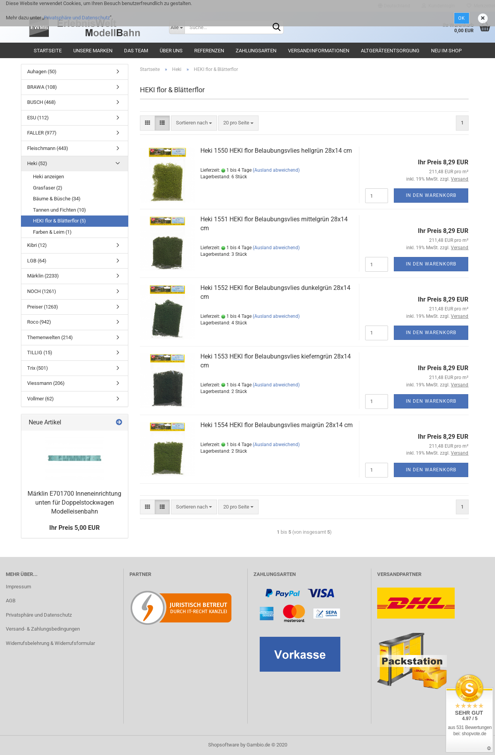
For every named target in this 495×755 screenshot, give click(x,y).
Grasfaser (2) (47, 188)
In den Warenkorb (431, 195)
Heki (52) (37, 163)
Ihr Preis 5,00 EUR (74, 527)
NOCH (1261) (41, 291)
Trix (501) (37, 368)
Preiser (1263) (42, 307)
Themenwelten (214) (50, 337)
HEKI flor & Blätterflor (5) (59, 221)
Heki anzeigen (48, 176)
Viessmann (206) (46, 383)
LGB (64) (37, 261)
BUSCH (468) (41, 102)
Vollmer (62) (40, 399)
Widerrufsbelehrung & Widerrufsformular (50, 643)
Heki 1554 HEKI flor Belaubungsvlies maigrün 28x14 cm (276, 425)
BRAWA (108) (42, 87)
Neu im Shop (446, 50)
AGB (11, 600)
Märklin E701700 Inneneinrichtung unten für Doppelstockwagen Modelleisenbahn (74, 502)
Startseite (48, 50)
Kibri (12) (37, 245)
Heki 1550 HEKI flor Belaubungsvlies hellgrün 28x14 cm (276, 150)
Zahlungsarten (256, 50)
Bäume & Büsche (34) (57, 199)
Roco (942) (39, 322)
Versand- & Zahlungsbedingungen (43, 629)
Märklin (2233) (43, 276)
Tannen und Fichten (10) (59, 210)
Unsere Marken (92, 50)
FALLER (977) (42, 133)
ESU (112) (38, 118)
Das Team (136, 50)
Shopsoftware (223, 745)
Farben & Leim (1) (52, 232)
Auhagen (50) (42, 71)
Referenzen (209, 50)
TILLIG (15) (39, 352)
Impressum (18, 587)
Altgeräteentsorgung (390, 50)
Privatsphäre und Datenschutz (77, 18)
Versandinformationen (318, 50)
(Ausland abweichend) (276, 170)
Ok (461, 18)
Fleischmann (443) (47, 148)
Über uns (171, 50)
